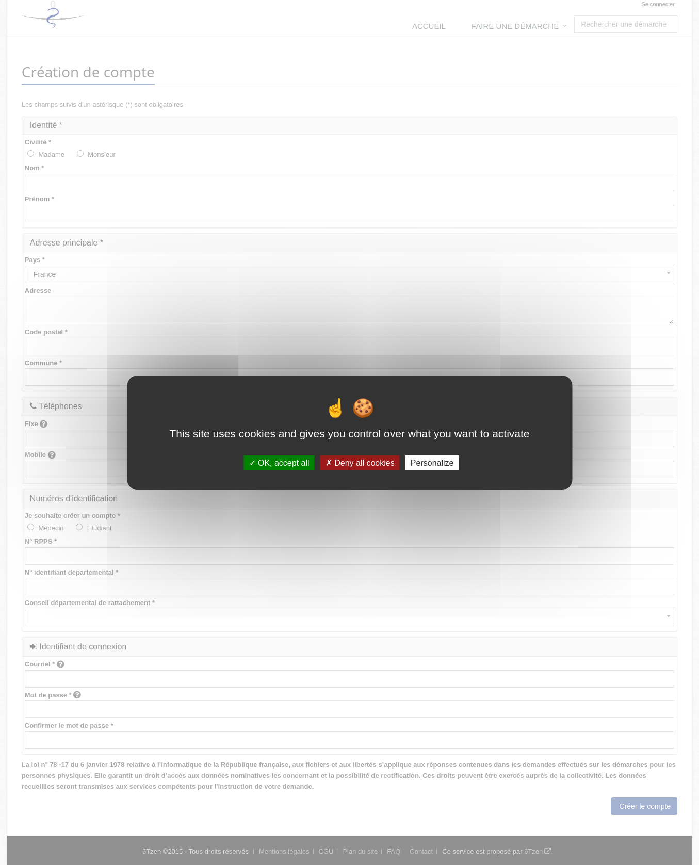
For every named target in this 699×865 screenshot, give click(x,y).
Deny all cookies (360, 462)
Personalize (432, 462)
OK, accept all (279, 462)
